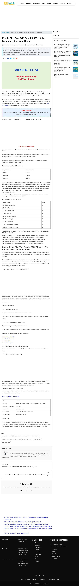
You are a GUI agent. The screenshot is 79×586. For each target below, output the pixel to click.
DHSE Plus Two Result (7, 436)
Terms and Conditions (51, 579)
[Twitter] (31, 490)
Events (22, 3)
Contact (69, 3)
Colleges (37, 545)
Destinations (36, 3)
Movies (37, 556)
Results (49, 3)
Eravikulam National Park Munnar (61, 547)
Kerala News (23, 579)
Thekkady (54, 549)
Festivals (28, 3)
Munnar (54, 551)
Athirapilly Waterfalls (57, 544)
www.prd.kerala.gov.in (7, 342)
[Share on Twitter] (11, 58)
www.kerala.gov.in (6, 340)
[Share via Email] (16, 58)
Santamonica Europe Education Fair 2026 (22, 540)
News (43, 3)
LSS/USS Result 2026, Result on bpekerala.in (16, 533)
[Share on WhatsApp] (13, 58)
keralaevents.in (45, 583)
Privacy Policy (42, 579)
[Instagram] (26, 490)
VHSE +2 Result (37, 439)
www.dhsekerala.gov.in (8, 338)
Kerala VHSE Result (26, 439)
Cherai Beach (55, 554)
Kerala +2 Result (35, 436)
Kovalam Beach (56, 556)
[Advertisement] (39, 19)
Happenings (38, 554)
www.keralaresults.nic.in (8, 337)
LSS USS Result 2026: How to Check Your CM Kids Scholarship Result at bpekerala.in (28, 526)
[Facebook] (21, 490)
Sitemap (58, 579)
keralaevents (32, 45)
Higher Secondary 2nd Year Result (21, 436)
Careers (55, 3)
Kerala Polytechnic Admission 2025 (11, 396)
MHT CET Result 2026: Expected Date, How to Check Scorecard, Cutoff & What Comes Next (24, 551)
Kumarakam (55, 558)
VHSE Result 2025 (6, 442)
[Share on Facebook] (8, 58)
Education (62, 3)
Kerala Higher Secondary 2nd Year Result (11, 439)
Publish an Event (35, 579)
